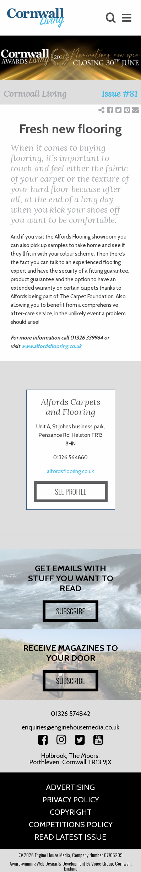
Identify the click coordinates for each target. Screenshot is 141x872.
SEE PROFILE (70, 491)
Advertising (70, 787)
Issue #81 (119, 93)
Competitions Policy (71, 824)
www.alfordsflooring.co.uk (51, 346)
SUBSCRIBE (70, 611)
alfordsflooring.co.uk (70, 471)
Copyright (71, 812)
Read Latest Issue (70, 837)
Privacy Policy (70, 799)
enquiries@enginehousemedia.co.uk (70, 727)
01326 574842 (70, 714)
